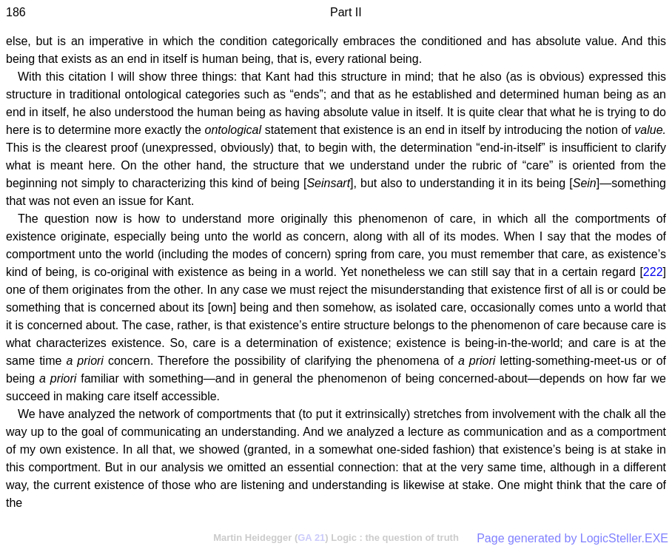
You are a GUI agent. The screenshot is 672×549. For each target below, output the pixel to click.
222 (653, 272)
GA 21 (311, 537)
